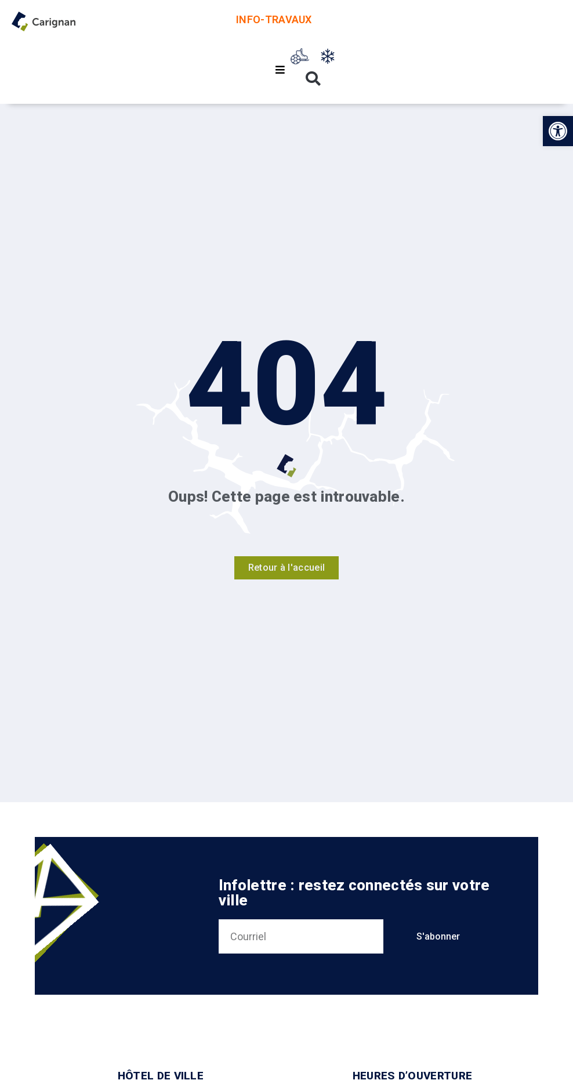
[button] (558, 131)
